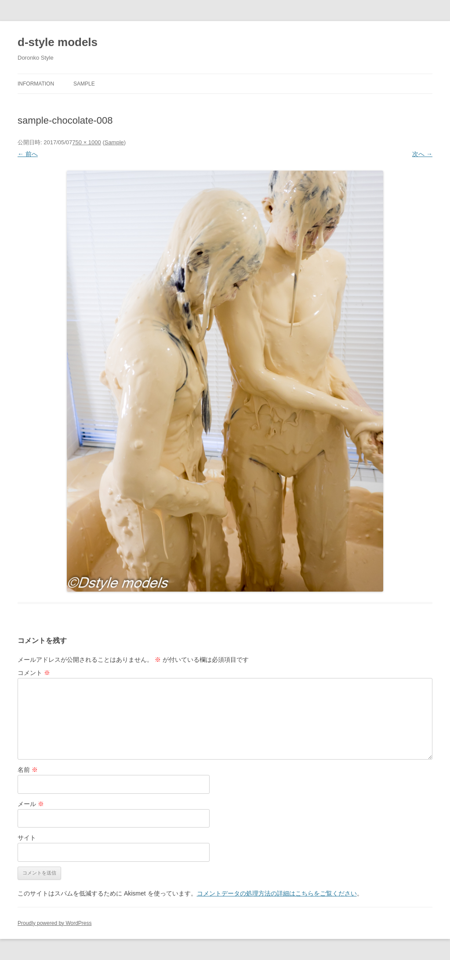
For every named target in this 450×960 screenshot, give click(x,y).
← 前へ (28, 153)
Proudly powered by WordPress (55, 923)
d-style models (58, 42)
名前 (28, 769)
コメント (34, 672)
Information (36, 84)
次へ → (422, 153)
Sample (84, 84)
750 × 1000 (86, 142)
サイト (27, 837)
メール (31, 803)
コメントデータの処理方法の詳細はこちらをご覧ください (277, 893)
